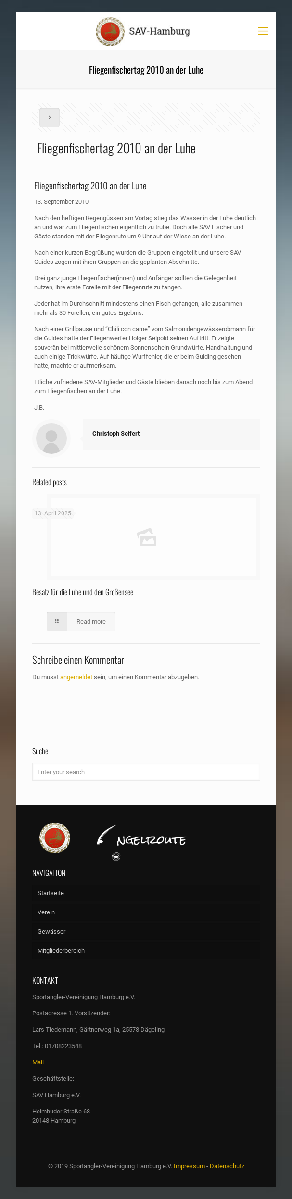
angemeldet (76, 677)
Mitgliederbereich (61, 950)
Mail (38, 1062)
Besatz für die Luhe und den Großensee (82, 592)
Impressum (189, 1166)
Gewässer (51, 931)
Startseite (51, 893)
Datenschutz (227, 1166)
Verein (46, 912)
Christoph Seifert (116, 433)
